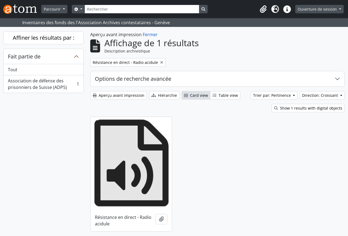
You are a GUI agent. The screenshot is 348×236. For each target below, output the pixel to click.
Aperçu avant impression (118, 95)
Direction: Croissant (320, 95)
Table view (225, 95)
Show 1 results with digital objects (308, 108)
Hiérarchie (164, 95)
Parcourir (53, 9)
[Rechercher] (142, 9)
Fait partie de (24, 56)
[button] (263, 9)
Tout (12, 70)
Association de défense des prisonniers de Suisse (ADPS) (43, 84)
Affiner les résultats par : (43, 37)
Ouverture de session (318, 9)
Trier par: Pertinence (272, 95)
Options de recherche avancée (133, 78)
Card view (196, 95)
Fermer (150, 35)
